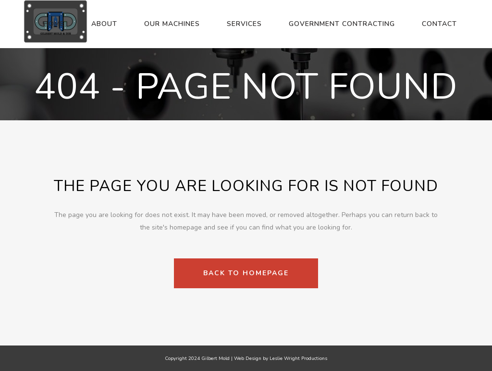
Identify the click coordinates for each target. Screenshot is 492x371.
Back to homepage (246, 273)
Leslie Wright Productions (298, 358)
